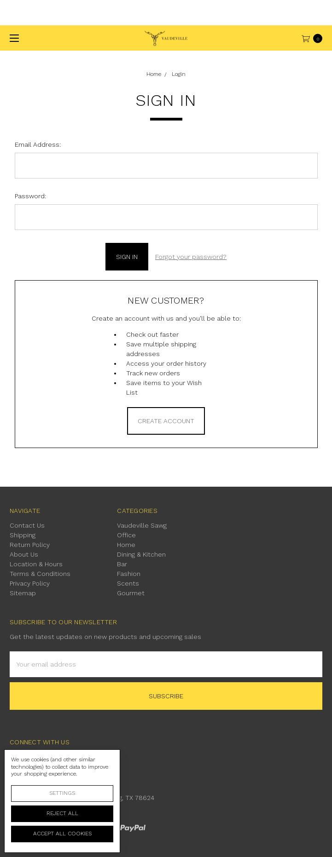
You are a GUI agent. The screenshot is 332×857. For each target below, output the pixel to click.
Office (126, 535)
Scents (128, 583)
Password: (30, 196)
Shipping (22, 535)
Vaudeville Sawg (142, 525)
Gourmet (131, 593)
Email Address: (38, 144)
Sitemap (23, 593)
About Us (24, 554)
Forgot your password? (191, 256)
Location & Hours (36, 564)
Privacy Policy (30, 583)
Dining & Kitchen (141, 554)
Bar (122, 564)
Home (126, 544)
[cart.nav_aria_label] (314, 38)
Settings (62, 793)
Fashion (128, 573)
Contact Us (27, 525)
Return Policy (30, 544)
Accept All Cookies (62, 833)
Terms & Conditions (40, 573)
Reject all (62, 813)
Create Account (166, 421)
